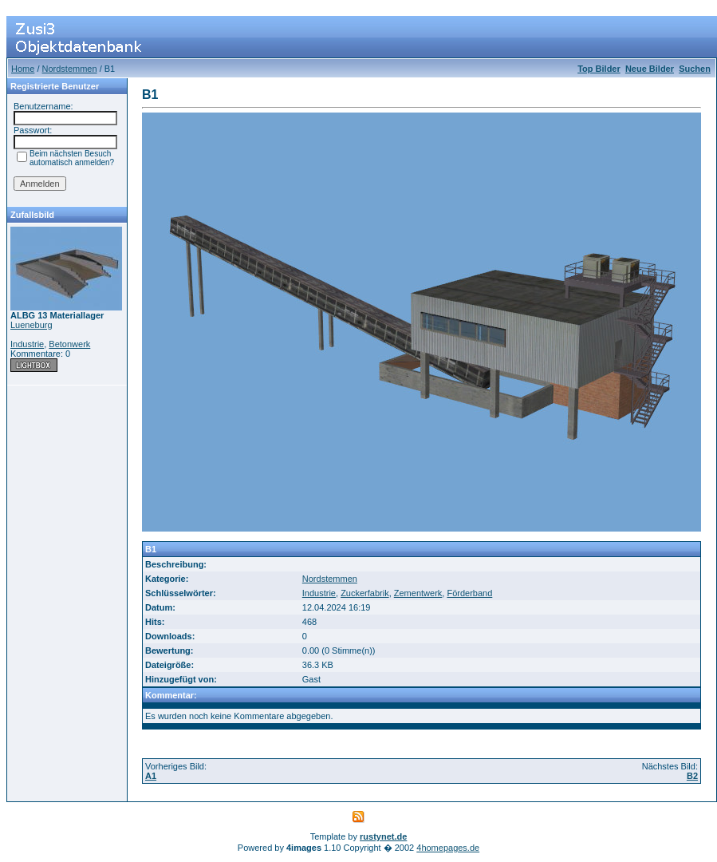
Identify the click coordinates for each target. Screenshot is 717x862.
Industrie (27, 344)
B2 (692, 776)
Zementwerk (418, 593)
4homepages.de (447, 847)
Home (22, 68)
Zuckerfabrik (365, 593)
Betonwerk (69, 344)
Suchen (695, 68)
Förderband (469, 593)
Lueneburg (31, 325)
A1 (150, 776)
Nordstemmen (69, 68)
